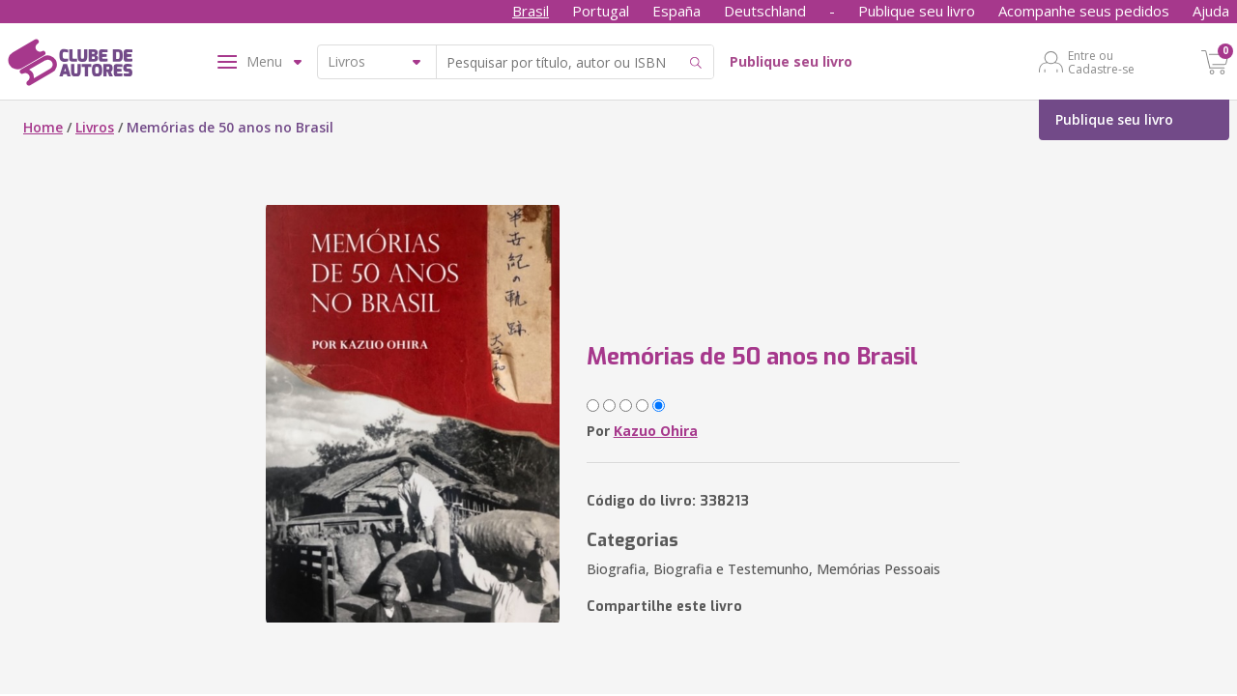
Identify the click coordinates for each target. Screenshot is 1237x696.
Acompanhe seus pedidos (1083, 10)
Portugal (600, 10)
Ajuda (1211, 10)
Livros (94, 127)
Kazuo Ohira (656, 430)
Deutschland (765, 10)
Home (43, 127)
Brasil (530, 10)
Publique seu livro (916, 10)
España (676, 10)
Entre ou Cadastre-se (1101, 61)
